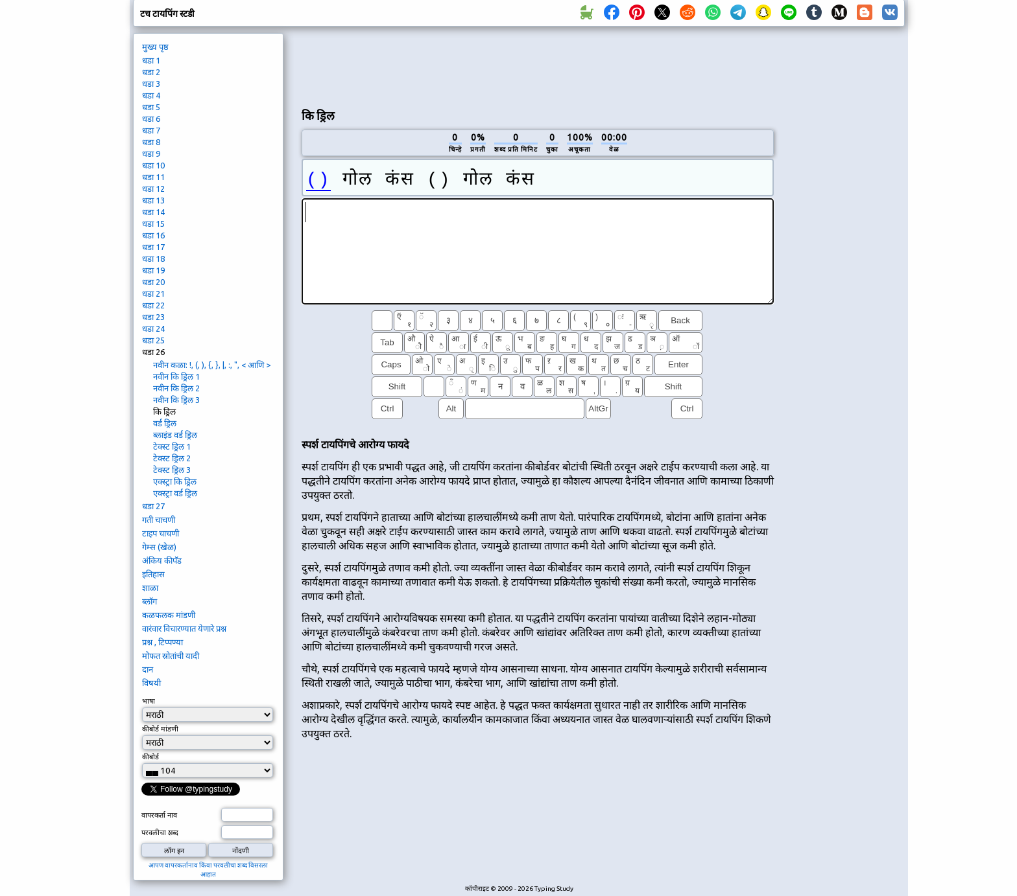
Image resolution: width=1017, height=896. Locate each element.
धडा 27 (153, 506)
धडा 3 (151, 83)
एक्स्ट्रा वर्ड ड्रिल (175, 493)
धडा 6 (151, 118)
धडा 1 (151, 60)
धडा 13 (153, 200)
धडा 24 (153, 328)
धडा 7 (151, 130)
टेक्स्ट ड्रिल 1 (172, 446)
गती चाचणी (158, 519)
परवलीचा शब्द (159, 832)
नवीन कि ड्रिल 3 (176, 399)
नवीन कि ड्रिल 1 (176, 376)
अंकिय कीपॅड (162, 560)
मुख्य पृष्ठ (155, 46)
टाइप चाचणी (160, 533)
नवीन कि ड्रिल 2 (176, 388)
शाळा (150, 587)
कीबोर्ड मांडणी (160, 729)
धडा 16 (153, 235)
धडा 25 (153, 340)
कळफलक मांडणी (168, 614)
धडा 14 (153, 211)
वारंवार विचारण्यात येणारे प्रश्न (184, 628)
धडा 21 (153, 293)
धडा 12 (153, 188)
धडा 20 (153, 281)
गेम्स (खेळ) (159, 546)
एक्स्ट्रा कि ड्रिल (175, 481)
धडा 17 (153, 246)
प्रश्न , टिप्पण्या (162, 642)
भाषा (148, 701)
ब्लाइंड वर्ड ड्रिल (175, 434)
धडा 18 (153, 258)
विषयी (151, 682)
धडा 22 (153, 305)
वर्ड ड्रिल (164, 423)
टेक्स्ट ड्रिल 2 (172, 458)
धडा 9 (151, 153)
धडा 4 (151, 95)
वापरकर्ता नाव (159, 815)
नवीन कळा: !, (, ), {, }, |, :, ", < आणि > (211, 364)
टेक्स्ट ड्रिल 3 (172, 469)
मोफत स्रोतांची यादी (170, 655)
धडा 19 (153, 270)
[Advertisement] (538, 65)
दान (147, 669)
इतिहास (153, 574)
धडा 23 (153, 316)
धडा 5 (151, 106)
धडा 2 (151, 71)
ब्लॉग (149, 601)
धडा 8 (151, 141)
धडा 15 (153, 223)
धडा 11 (153, 176)
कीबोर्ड (150, 757)
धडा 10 (153, 165)
